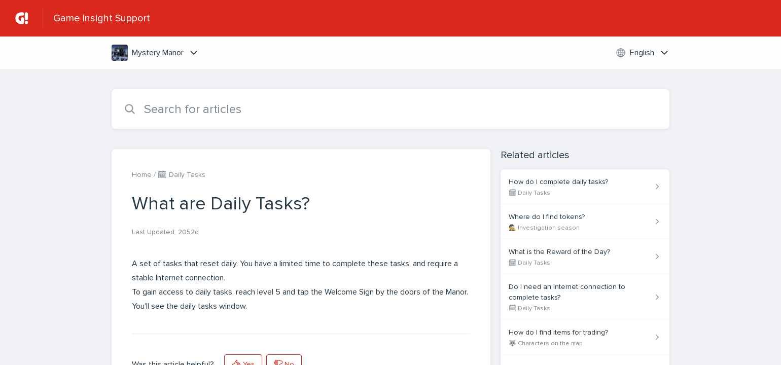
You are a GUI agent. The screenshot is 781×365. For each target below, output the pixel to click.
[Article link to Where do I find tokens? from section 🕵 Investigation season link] (585, 221)
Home (142, 174)
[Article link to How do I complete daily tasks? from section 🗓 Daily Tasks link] (585, 186)
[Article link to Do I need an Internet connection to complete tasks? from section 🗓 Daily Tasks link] (585, 297)
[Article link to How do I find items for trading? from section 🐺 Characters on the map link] (585, 337)
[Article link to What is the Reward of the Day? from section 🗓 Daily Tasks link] (585, 256)
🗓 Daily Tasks (181, 174)
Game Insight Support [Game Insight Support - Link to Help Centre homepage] (101, 18)
